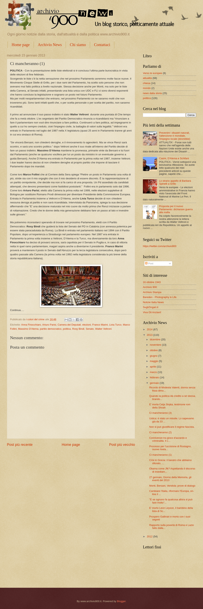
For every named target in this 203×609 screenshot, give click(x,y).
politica (67, 328)
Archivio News (50, 45)
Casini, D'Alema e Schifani (174, 158)
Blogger (121, 601)
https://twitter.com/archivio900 (159, 246)
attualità (147, 78)
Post (149, 263)
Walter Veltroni (103, 328)
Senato (90, 328)
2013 (150, 334)
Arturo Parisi (49, 324)
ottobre (154, 350)
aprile (153, 366)
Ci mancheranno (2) (160, 432)
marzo (153, 372)
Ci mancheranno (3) (160, 412)
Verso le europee (152, 73)
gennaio (154, 382)
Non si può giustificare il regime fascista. (172, 426)
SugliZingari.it (150, 307)
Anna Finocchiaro (31, 324)
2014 (150, 329)
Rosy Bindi (78, 328)
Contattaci (102, 45)
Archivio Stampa (152, 292)
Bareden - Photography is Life (159, 297)
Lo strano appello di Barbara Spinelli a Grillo (175, 182)
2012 (150, 536)
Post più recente (20, 445)
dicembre (155, 339)
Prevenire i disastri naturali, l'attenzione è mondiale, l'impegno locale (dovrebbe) (174, 135)
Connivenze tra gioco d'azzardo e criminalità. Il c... (168, 439)
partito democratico (50, 328)
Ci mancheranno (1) (160, 454)
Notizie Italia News (153, 302)
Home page (21, 45)
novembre (156, 344)
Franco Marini (100, 324)
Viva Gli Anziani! (152, 312)
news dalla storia (152, 93)
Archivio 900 (150, 287)
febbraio (155, 377)
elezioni (86, 324)
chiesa (146, 83)
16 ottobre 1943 (152, 282)
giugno (154, 355)
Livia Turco (115, 324)
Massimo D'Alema (28, 328)
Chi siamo (78, 45)
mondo (147, 88)
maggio (154, 361)
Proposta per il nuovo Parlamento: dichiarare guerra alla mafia (176, 209)
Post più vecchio (122, 445)
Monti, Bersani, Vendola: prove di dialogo (172, 485)
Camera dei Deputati (69, 324)
